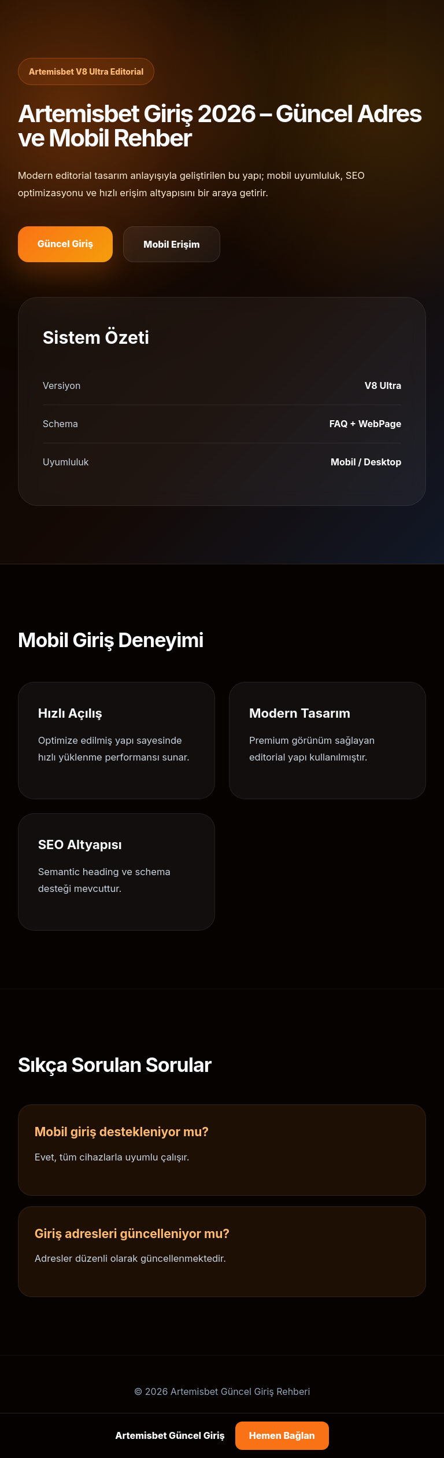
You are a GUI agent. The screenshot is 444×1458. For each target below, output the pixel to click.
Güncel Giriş (66, 243)
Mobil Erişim (171, 244)
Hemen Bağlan (282, 1435)
